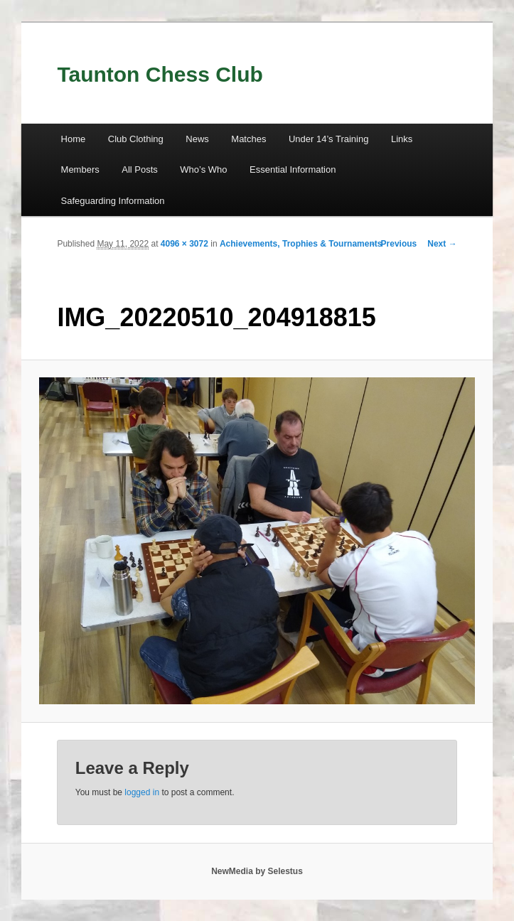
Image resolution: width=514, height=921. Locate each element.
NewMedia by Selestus (257, 871)
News (197, 139)
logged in (141, 792)
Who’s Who (203, 169)
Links (401, 139)
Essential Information (293, 169)
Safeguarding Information (113, 200)
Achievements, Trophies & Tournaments (301, 244)
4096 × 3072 (184, 244)
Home (73, 139)
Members (80, 169)
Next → (441, 244)
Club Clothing (136, 139)
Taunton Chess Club (159, 74)
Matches (248, 139)
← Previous (393, 244)
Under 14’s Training (329, 139)
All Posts (140, 169)
